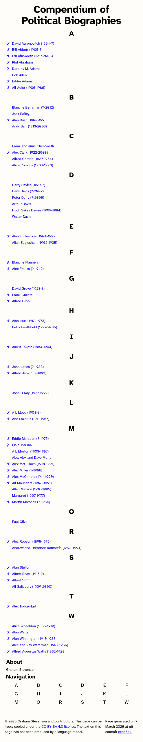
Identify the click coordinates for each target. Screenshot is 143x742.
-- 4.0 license (58, 726)
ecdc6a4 (124, 732)
